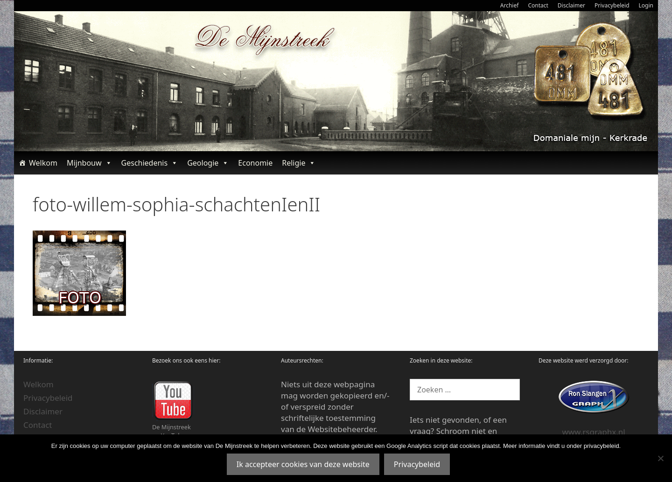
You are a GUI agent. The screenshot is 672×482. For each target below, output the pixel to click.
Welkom (43, 163)
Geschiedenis (149, 163)
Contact (538, 5)
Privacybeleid (612, 5)
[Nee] (660, 458)
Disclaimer (571, 5)
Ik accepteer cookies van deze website (303, 464)
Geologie (208, 163)
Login (646, 5)
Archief (509, 5)
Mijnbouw (89, 163)
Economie (255, 163)
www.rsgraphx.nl (593, 431)
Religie (298, 163)
